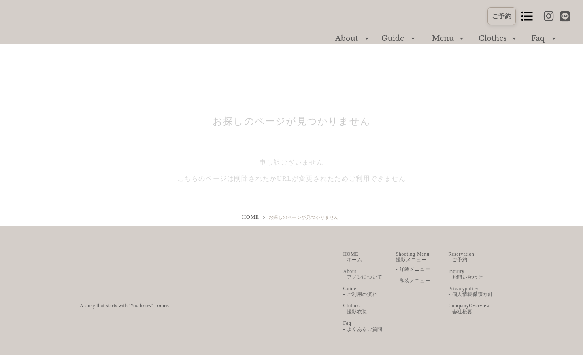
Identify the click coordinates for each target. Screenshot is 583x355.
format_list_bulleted (527, 16)
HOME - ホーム (352, 256)
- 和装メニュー (413, 280)
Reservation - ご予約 (461, 256)
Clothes (493, 38)
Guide (392, 38)
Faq (538, 38)
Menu (443, 38)
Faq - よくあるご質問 (363, 326)
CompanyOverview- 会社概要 (469, 308)
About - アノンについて (363, 274)
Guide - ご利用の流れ (360, 291)
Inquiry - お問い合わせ (466, 274)
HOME (250, 217)
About (346, 38)
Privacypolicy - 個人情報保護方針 (471, 291)
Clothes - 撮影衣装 (355, 308)
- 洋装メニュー (413, 269)
